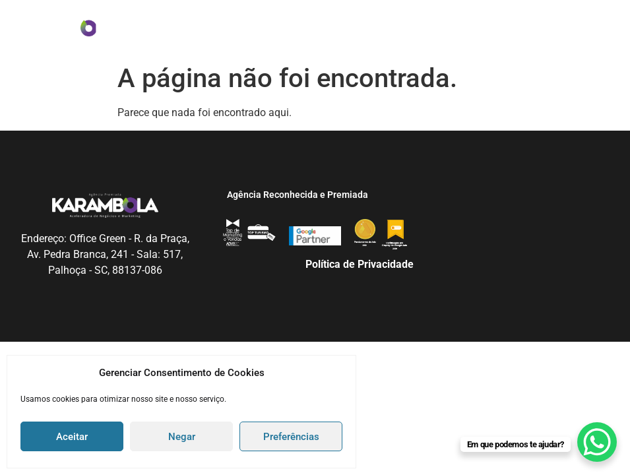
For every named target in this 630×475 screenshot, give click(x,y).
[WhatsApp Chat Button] (597, 442)
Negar (181, 437)
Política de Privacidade (359, 264)
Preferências (291, 437)
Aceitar (72, 437)
